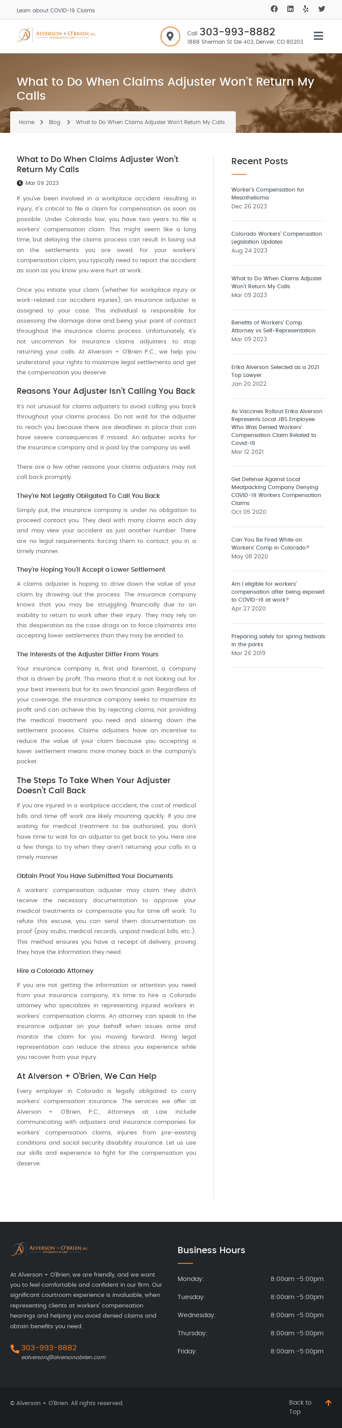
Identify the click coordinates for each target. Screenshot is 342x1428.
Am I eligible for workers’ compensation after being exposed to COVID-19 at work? (277, 592)
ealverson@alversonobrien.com (63, 1357)
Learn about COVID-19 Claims (56, 10)
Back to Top (300, 1407)
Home (26, 122)
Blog (54, 122)
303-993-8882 (237, 32)
